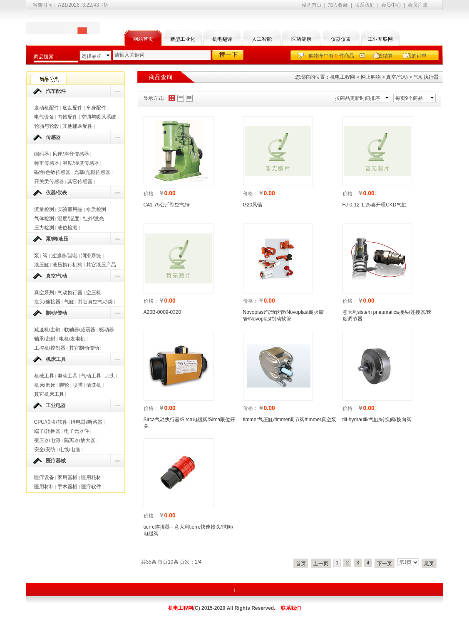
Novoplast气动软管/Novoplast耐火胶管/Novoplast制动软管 (283, 315)
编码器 (41, 154)
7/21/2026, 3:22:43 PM (82, 5)
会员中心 (391, 5)
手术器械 (67, 486)
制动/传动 (56, 313)
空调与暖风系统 (98, 117)
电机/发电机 (72, 339)
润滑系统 (91, 255)
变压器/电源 (47, 440)
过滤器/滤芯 (64, 255)
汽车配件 (56, 91)
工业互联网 (380, 39)
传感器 (53, 137)
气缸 (69, 302)
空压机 (93, 293)
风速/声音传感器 (70, 154)
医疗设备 (44, 477)
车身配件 (96, 108)
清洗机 (93, 385)
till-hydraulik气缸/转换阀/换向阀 (377, 419)
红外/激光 (93, 218)
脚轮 (64, 385)
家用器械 (67, 477)
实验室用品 (69, 209)
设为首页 (312, 5)
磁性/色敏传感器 (52, 172)
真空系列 (44, 293)
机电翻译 (222, 39)
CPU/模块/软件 (50, 422)
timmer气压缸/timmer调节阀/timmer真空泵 (290, 419)
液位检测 (67, 228)
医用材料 (44, 486)
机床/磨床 (44, 385)
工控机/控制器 (49, 348)
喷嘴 (78, 385)
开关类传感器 (49, 181)
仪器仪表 (341, 39)
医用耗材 (91, 477)
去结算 (385, 56)
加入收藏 (338, 5)
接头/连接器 (47, 302)
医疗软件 (91, 486)
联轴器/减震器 (79, 330)
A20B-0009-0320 (162, 312)
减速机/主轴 (47, 330)
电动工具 (67, 376)
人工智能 (262, 39)
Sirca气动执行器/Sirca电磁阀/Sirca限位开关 (190, 423)
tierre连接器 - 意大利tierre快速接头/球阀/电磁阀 (188, 530)
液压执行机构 (67, 265)
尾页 (429, 563)
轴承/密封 (44, 339)
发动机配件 (46, 108)
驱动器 (106, 330)
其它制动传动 (84, 348)
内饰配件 (67, 117)
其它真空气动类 (95, 302)
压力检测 (44, 228)
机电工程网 (342, 77)
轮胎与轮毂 (46, 126)
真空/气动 (56, 276)
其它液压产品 (101, 265)
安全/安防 (44, 449)
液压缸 (41, 265)
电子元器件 (76, 431)
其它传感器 (79, 181)
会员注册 (418, 5)
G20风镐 (253, 205)
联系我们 (365, 5)
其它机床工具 (49, 394)
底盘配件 (72, 108)
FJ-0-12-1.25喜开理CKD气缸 (374, 205)
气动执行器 (69, 293)
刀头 (110, 376)
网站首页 (143, 39)
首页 (301, 563)
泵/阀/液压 (57, 239)
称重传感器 (46, 163)
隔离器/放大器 (79, 440)
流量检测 (44, 209)
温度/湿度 (68, 218)
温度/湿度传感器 (80, 163)
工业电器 (56, 405)
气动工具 (91, 376)
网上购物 (371, 77)
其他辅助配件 (77, 126)
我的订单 (417, 56)
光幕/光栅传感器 (92, 172)
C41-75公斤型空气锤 (167, 205)
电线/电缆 (69, 449)
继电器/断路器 (86, 422)
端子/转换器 (47, 431)
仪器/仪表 (56, 193)
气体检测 (44, 218)
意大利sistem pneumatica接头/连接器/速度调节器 (387, 315)
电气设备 (44, 117)
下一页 (384, 563)
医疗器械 (56, 461)
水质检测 (96, 209)
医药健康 (301, 39)
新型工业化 (182, 39)
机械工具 (44, 376)
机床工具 (56, 359)
